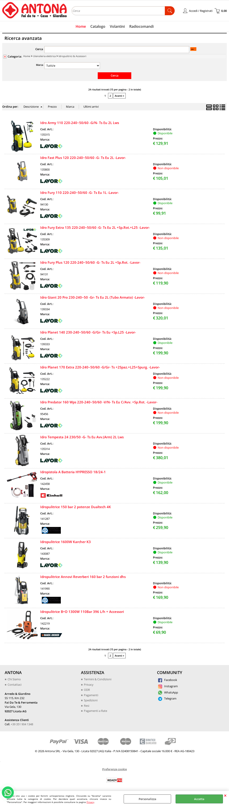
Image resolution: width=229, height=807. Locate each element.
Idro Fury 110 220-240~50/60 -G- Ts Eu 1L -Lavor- (79, 192)
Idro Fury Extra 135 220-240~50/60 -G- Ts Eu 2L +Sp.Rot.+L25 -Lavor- (95, 227)
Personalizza (147, 799)
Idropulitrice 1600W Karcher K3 (65, 541)
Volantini (117, 26)
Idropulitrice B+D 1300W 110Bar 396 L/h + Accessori (82, 611)
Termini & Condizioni (97, 679)
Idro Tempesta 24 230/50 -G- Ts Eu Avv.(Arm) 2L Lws (82, 437)
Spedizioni (91, 700)
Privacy (90, 802)
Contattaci (14, 685)
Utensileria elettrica (44, 56)
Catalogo (97, 26)
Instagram (168, 686)
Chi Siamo (14, 679)
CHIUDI (225, 795)
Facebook (167, 680)
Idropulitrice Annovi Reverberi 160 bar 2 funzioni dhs (83, 576)
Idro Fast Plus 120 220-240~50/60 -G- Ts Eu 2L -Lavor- (83, 157)
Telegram (167, 698)
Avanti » (119, 95)
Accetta (199, 799)
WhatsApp (168, 692)
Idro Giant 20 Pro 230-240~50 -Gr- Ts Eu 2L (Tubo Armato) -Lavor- (92, 297)
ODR (87, 690)
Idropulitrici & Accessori (72, 56)
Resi (86, 706)
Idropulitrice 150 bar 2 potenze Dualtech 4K (75, 507)
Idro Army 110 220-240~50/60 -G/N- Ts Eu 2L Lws (79, 122)
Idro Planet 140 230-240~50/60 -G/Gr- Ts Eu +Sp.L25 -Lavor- (88, 332)
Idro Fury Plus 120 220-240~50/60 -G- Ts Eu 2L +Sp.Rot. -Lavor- (90, 262)
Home (81, 26)
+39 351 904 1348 (22, 724)
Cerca (39, 49)
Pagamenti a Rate (95, 711)
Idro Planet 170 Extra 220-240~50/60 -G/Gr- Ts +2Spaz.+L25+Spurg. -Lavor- (100, 367)
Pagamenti (91, 695)
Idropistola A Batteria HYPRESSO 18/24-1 (73, 472)
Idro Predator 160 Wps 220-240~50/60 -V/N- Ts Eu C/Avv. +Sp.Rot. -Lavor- (98, 402)
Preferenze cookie (114, 769)
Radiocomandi (141, 26)
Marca (39, 64)
